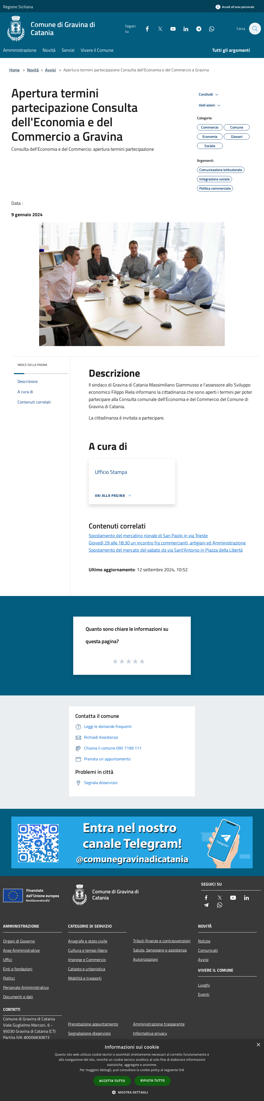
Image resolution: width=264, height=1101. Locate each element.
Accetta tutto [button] (112, 1081)
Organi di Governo (19, 941)
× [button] (258, 1045)
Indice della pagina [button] (32, 364)
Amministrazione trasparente (159, 1024)
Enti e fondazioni (17, 969)
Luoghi (204, 985)
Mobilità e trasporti (85, 978)
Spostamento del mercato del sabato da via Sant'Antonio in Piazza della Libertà (166, 550)
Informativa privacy (150, 1033)
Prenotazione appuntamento (93, 1024)
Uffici (7, 959)
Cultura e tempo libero (87, 950)
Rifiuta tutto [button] (153, 1080)
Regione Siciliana (18, 7)
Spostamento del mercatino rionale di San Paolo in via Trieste (148, 535)
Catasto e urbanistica (86, 969)
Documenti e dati (18, 997)
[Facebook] (144, 28)
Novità (33, 70)
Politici (9, 978)
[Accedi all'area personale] (235, 7)
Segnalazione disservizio (89, 1033)
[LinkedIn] (183, 28)
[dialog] (132, 1070)
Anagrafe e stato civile (87, 941)
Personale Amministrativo (26, 987)
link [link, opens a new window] (181, 1070)
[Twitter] (157, 28)
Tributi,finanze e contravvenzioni (162, 941)
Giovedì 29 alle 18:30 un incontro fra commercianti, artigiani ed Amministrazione (167, 542)
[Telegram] (196, 28)
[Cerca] (255, 28)
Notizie (204, 941)
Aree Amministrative (21, 950)
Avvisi (50, 70)
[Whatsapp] (209, 28)
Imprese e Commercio (87, 959)
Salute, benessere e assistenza (160, 950)
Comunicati (208, 950)
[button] (132, 1092)
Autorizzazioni (145, 959)
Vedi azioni (210, 105)
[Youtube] (170, 28)
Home (14, 70)
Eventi (203, 994)
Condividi (209, 94)
